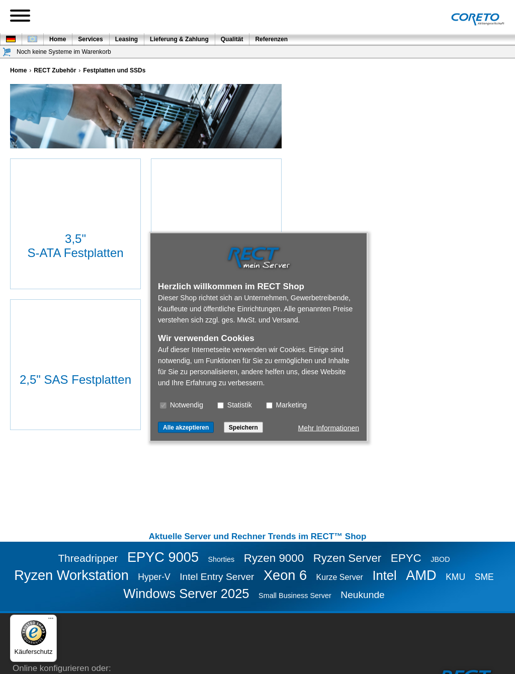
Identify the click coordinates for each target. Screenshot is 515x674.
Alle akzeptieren (186, 427)
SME (484, 577)
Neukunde (362, 594)
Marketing (286, 405)
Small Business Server (295, 596)
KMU (455, 577)
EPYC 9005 (163, 557)
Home (57, 39)
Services (90, 39)
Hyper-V (154, 577)
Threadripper (88, 558)
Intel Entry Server (217, 576)
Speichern (243, 427)
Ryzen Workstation (71, 575)
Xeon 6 (285, 575)
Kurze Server (339, 577)
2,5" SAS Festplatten (75, 379)
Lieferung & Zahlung (179, 39)
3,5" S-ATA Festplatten (75, 246)
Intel (384, 575)
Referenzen (271, 39)
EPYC (406, 558)
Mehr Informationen (328, 428)
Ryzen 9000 (274, 558)
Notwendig (181, 405)
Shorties (221, 559)
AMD (421, 575)
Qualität (232, 39)
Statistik (234, 405)
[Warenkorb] (7, 52)
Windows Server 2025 (186, 593)
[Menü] (51, 621)
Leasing (126, 39)
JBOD (440, 559)
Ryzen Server (347, 558)
